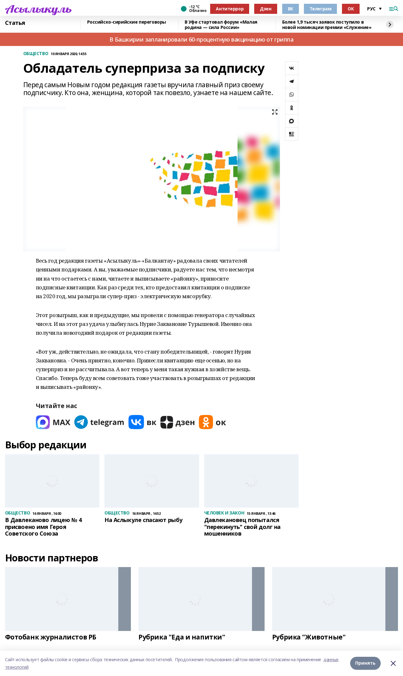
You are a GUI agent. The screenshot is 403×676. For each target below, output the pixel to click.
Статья (15, 23)
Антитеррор (229, 9)
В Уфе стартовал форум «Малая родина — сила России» (221, 25)
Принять (365, 663)
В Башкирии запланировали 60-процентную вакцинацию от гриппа (201, 39)
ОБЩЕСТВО (35, 53)
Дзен (265, 9)
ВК (290, 9)
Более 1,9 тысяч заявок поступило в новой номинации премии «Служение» (327, 25)
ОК (351, 9)
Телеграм (321, 9)
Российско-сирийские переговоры (126, 22)
